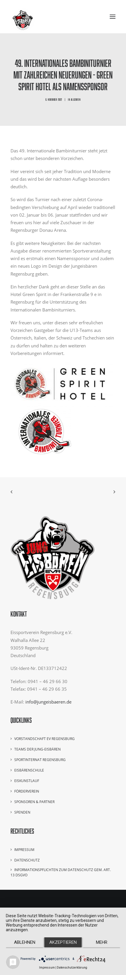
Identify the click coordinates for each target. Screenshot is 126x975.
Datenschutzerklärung (72, 967)
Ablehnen (24, 942)
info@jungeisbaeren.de (48, 702)
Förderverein (26, 791)
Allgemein (76, 99)
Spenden (22, 812)
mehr (101, 942)
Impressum (24, 849)
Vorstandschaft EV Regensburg (44, 738)
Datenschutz (27, 860)
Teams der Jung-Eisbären (37, 749)
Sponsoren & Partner (34, 801)
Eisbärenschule (29, 770)
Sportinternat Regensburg (40, 759)
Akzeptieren (63, 942)
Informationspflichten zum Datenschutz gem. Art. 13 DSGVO (60, 872)
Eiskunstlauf (26, 780)
